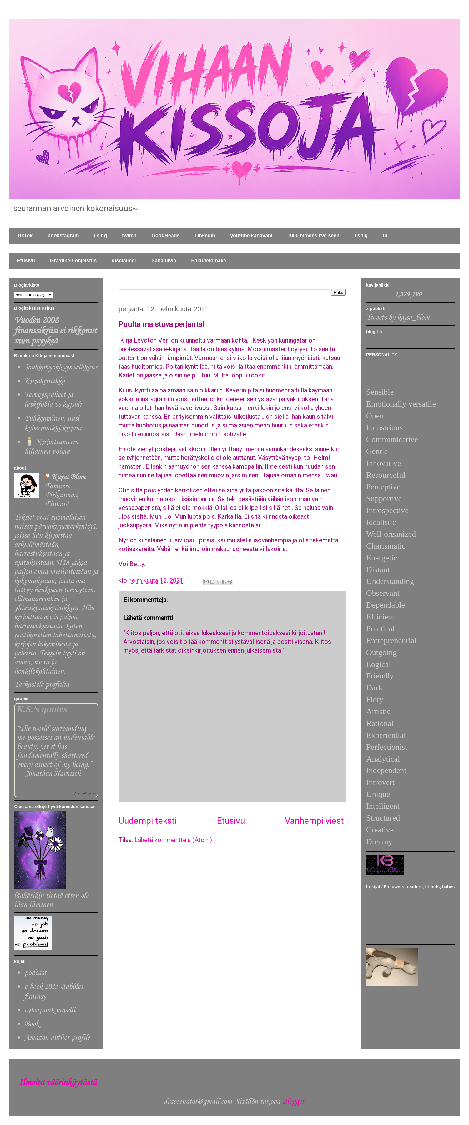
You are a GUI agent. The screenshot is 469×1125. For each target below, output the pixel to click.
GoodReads (166, 235)
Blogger (293, 1101)
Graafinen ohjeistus (73, 260)
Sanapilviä (163, 260)
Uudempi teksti (148, 821)
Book (31, 1024)
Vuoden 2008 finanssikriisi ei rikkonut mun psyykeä (55, 330)
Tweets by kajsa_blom (398, 317)
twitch (129, 235)
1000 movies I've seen (313, 235)
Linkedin (204, 235)
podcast (35, 972)
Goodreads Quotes (84, 793)
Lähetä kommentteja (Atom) (173, 840)
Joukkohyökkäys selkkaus (60, 367)
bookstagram (63, 235)
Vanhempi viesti (315, 821)
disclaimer (124, 260)
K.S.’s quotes (42, 709)
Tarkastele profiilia (41, 684)
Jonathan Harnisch (53, 773)
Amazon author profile (57, 1037)
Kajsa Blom (68, 477)
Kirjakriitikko (44, 381)
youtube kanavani (251, 235)
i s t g (100, 235)
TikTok (25, 235)
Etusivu (26, 260)
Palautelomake (208, 260)
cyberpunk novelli (49, 1010)
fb (385, 235)
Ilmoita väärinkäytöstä (57, 1083)
